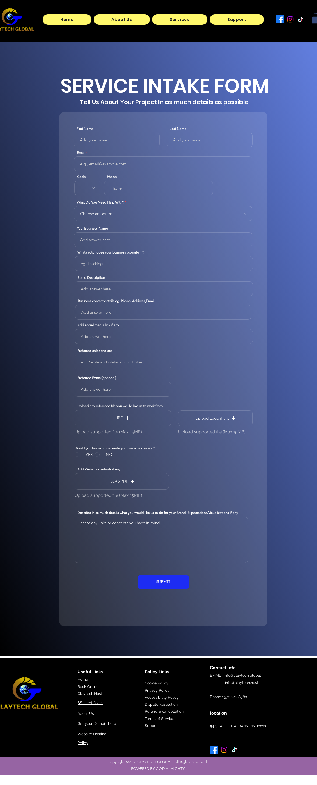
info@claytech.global (242, 675)
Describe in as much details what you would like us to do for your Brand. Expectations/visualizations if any (157, 513)
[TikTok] (301, 19)
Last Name (178, 128)
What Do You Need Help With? (100, 202)
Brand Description (91, 277)
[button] (179, 19)
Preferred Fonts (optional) (96, 378)
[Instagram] (290, 19)
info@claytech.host (234, 682)
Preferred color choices (94, 350)
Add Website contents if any (98, 469)
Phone (112, 177)
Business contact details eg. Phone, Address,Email (116, 301)
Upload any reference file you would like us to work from (120, 406)
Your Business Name (92, 228)
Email (81, 152)
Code (81, 177)
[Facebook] (280, 19)
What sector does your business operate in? (110, 252)
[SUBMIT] (163, 582)
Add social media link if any (98, 325)
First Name (84, 128)
